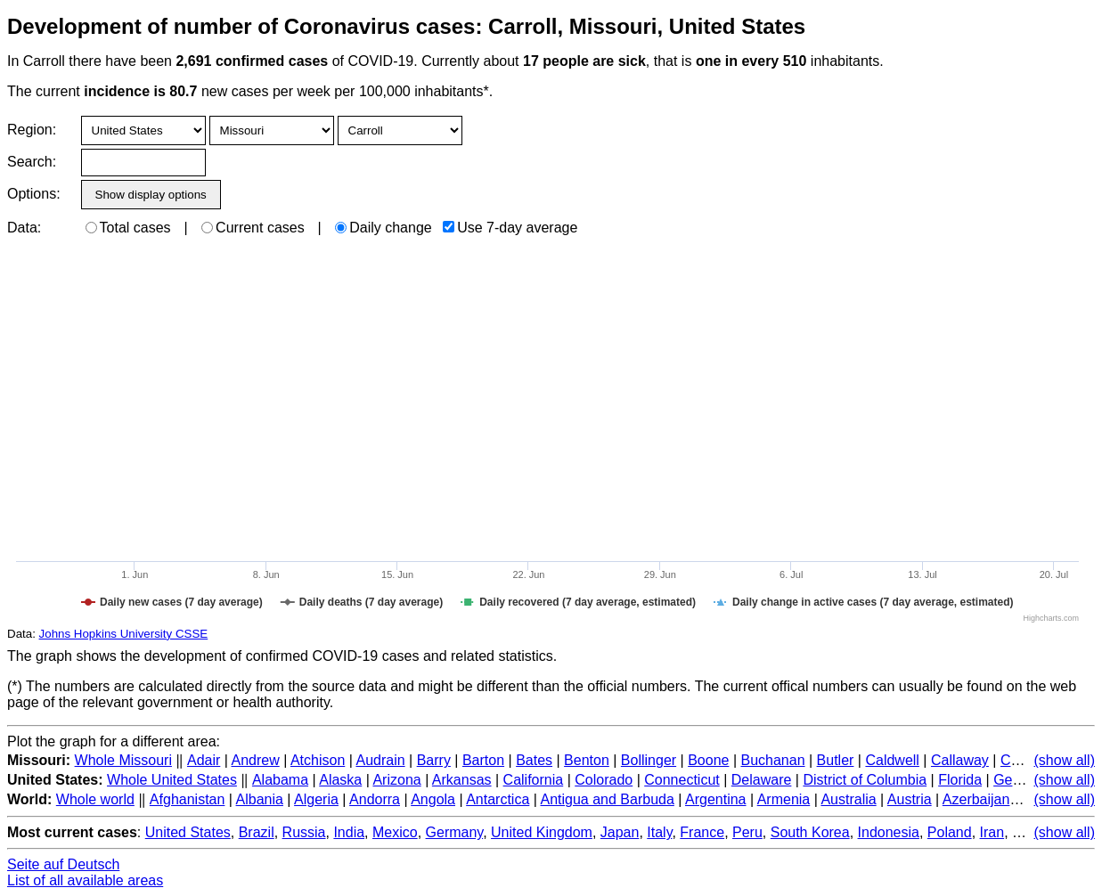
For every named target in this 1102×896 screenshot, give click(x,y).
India (348, 832)
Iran (992, 832)
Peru (747, 832)
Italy (659, 832)
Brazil (256, 832)
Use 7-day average (510, 227)
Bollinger (648, 760)
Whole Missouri (123, 760)
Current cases (253, 227)
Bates (534, 760)
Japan (620, 832)
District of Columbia (864, 779)
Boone (708, 760)
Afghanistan (187, 799)
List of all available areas (85, 880)
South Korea (810, 832)
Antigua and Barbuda (606, 799)
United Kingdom (541, 832)
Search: (31, 161)
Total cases (128, 227)
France (702, 832)
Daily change (383, 227)
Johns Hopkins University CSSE (123, 633)
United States (188, 832)
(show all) (1064, 760)
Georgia (1018, 779)
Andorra (374, 799)
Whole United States (172, 779)
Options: (33, 193)
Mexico (395, 832)
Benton (586, 760)
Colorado (604, 779)
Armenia (784, 799)
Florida (960, 779)
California (533, 779)
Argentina (716, 799)
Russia (304, 832)
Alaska (340, 779)
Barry (434, 760)
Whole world (95, 799)
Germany (455, 832)
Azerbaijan (976, 799)
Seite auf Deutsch (63, 864)
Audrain (379, 760)
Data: (24, 227)
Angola (433, 799)
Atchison (317, 760)
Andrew (255, 760)
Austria (909, 799)
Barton (483, 760)
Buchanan (772, 760)
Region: (31, 129)
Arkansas (462, 779)
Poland (949, 832)
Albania (259, 799)
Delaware (761, 779)
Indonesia (888, 832)
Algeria (316, 799)
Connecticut (682, 779)
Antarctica (497, 799)
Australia (848, 799)
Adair (203, 760)
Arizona (396, 779)
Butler (835, 760)
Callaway (960, 760)
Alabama (280, 779)
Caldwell (891, 760)
